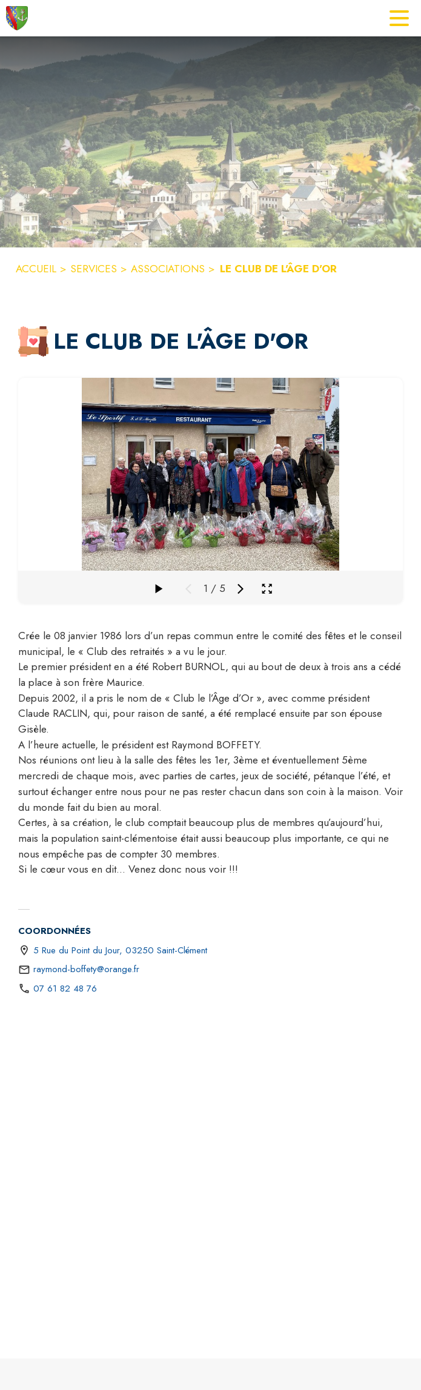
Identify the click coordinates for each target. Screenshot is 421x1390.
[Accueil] (17, 18)
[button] (33, 341)
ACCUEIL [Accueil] (36, 268)
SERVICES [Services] (93, 268)
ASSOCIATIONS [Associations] (168, 268)
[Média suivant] (240, 589)
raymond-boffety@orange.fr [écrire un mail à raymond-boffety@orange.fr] (86, 969)
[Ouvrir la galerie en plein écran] (267, 588)
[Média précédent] (188, 589)
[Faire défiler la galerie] (158, 589)
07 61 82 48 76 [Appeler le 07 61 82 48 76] (65, 988)
